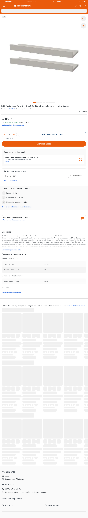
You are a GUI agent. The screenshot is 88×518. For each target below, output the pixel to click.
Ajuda (7, 476)
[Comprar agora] (44, 144)
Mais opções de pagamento (13, 125)
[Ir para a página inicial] (22, 6)
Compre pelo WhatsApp (14, 479)
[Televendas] (58, 1)
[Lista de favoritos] (80, 6)
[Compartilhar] (83, 26)
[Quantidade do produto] (9, 134)
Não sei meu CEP (10, 180)
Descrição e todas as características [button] (17, 207)
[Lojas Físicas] (82, 1)
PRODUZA (12, 108)
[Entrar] (76, 6)
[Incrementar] (14, 134)
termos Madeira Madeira (76, 306)
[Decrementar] (4, 134)
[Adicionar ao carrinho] (52, 134)
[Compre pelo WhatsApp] (32, 1)
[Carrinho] (84, 6)
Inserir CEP (8, 161)
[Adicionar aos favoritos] (83, 18)
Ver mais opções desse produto (14, 220)
